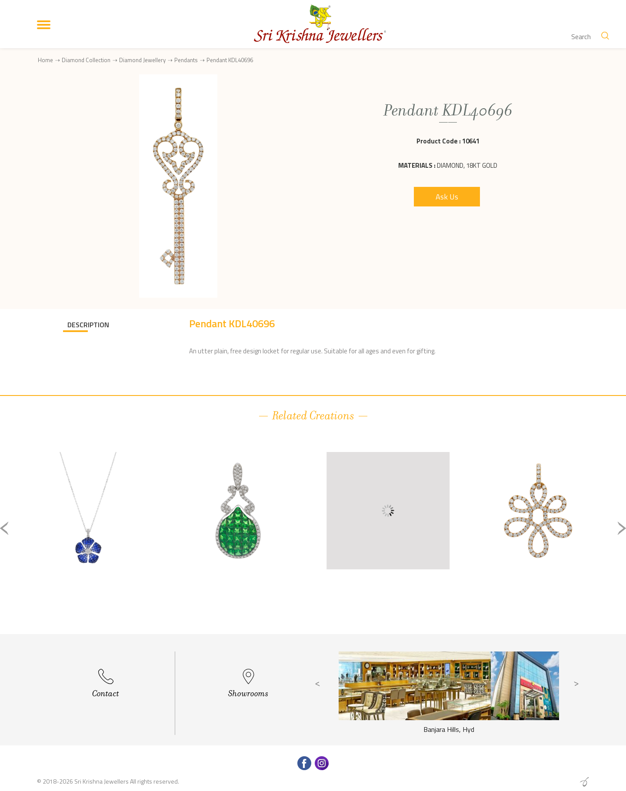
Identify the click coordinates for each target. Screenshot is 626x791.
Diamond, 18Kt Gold (467, 165)
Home (45, 60)
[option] (88, 535)
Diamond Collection (86, 60)
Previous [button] (4, 528)
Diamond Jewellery (142, 60)
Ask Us (447, 197)
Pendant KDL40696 (229, 60)
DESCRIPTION (88, 324)
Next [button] (621, 528)
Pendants (186, 60)
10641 (470, 141)
